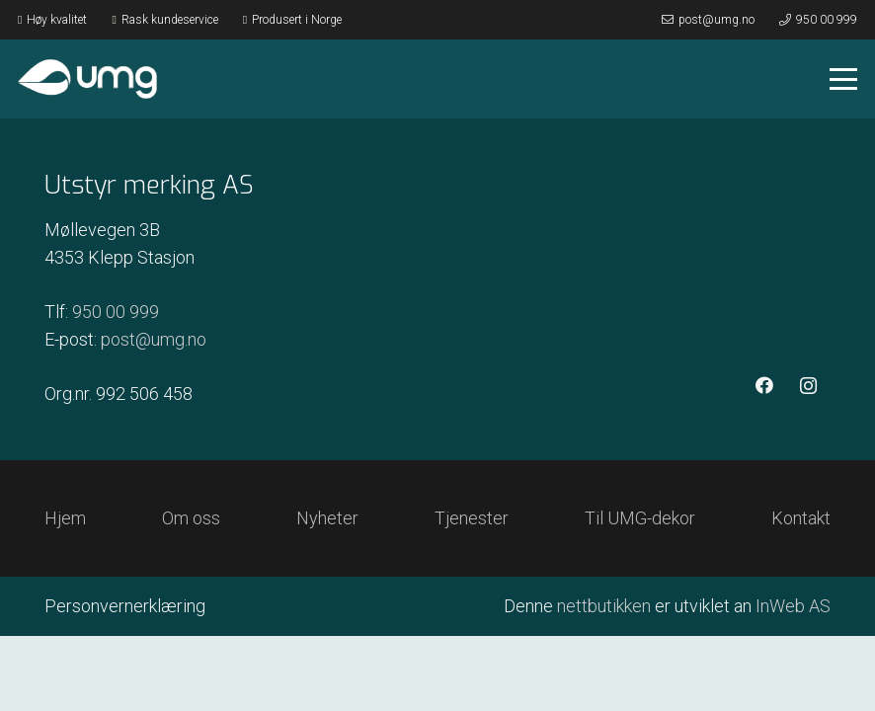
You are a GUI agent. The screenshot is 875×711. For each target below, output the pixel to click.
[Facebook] (764, 385)
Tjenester (472, 518)
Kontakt (801, 518)
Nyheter (327, 518)
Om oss (191, 518)
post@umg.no (153, 339)
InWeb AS (793, 605)
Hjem (65, 518)
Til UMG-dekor (640, 518)
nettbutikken (604, 605)
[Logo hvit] (87, 79)
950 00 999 (115, 311)
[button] (844, 79)
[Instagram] (808, 385)
